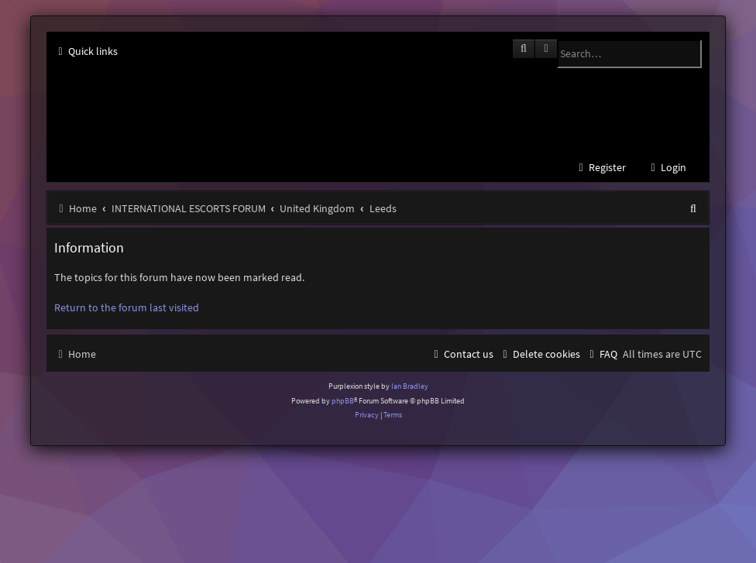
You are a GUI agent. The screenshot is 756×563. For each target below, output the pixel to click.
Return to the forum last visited (126, 307)
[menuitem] (666, 168)
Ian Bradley (409, 386)
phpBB (343, 401)
